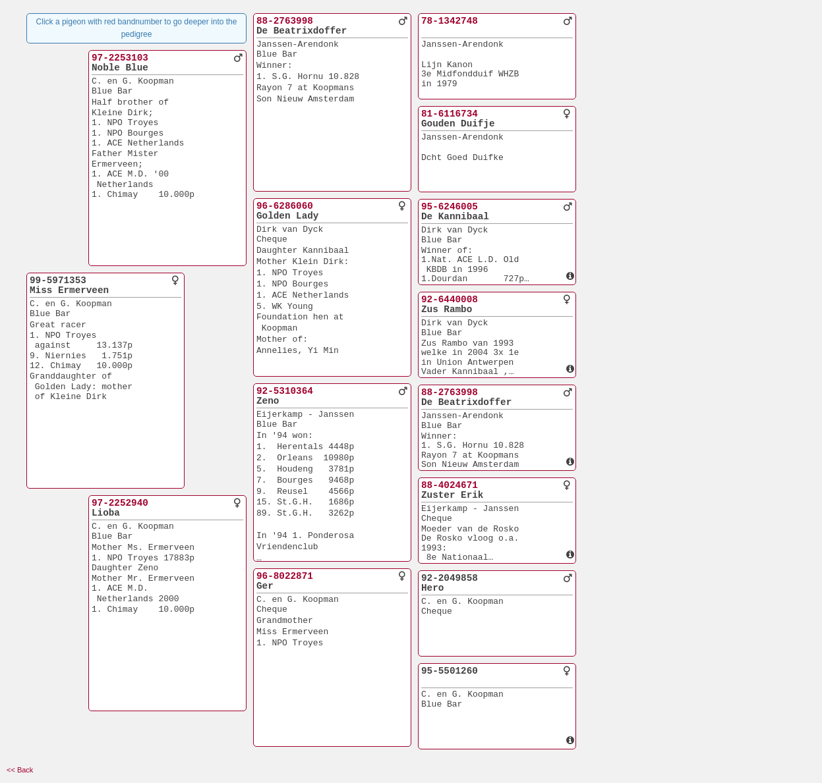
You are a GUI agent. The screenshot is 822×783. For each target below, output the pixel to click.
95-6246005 (449, 207)
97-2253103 (120, 58)
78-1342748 (449, 21)
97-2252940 (120, 503)
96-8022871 (284, 576)
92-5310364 (284, 391)
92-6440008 (449, 299)
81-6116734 (449, 114)
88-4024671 (449, 485)
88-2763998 (284, 21)
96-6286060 (284, 206)
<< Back (20, 770)
